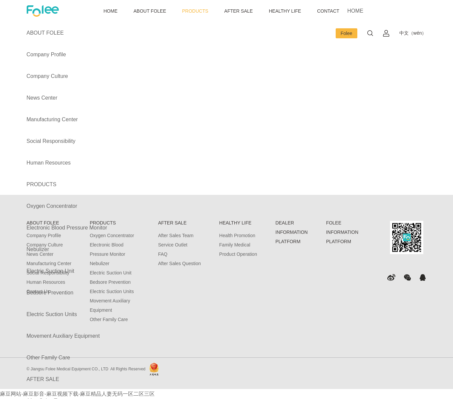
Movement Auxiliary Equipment (63, 336)
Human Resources (49, 163)
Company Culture (47, 76)
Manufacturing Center (52, 119)
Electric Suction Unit (50, 271)
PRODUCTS (195, 11)
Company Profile (46, 54)
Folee (346, 33)
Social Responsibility (51, 141)
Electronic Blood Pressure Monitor (67, 227)
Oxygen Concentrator (52, 206)
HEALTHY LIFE (285, 11)
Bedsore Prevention (50, 292)
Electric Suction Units (52, 314)
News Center (42, 98)
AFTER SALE (238, 11)
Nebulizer (38, 249)
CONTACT (328, 11)
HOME (111, 11)
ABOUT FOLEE (150, 11)
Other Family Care (48, 357)
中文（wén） (413, 33)
